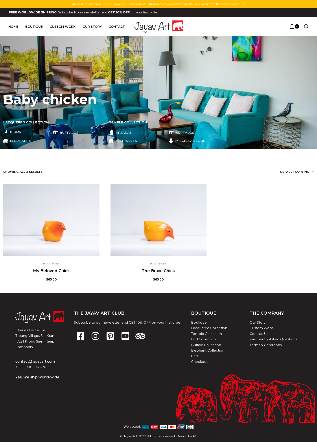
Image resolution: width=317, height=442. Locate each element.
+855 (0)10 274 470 (30, 367)
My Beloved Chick (51, 270)
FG (195, 436)
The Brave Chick (158, 270)
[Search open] (305, 26)
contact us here (146, 4)
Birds (47, 263)
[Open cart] (294, 26)
